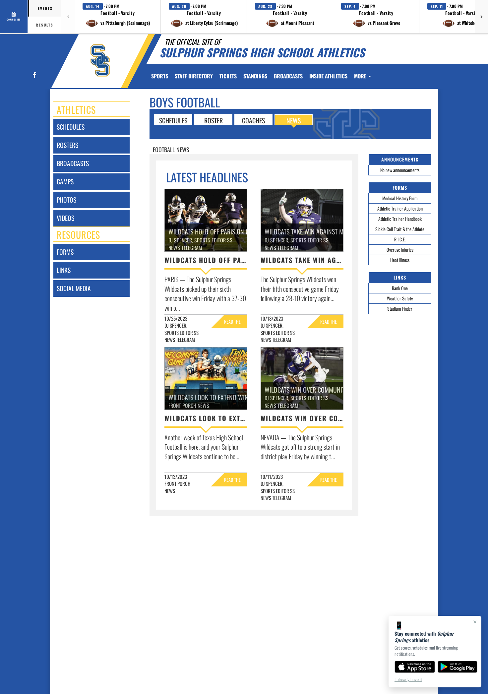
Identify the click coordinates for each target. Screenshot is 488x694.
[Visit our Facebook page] (34, 75)
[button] (118, 16)
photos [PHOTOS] (66, 200)
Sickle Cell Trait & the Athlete (399, 228)
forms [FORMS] (65, 252)
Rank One (400, 287)
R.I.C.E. (400, 239)
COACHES (253, 120)
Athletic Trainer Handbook (400, 218)
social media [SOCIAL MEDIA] (74, 288)
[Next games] (481, 16)
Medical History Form (400, 198)
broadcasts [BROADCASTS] (73, 163)
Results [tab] (44, 25)
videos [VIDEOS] (65, 218)
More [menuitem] (362, 76)
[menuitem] (193, 76)
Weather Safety (400, 298)
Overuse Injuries (400, 249)
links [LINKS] (64, 270)
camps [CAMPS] (65, 181)
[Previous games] (68, 16)
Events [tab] (45, 8)
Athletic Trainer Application (400, 208)
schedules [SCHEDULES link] (71, 127)
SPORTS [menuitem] (159, 76)
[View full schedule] (14, 16)
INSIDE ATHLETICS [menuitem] (328, 76)
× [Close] (475, 622)
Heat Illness (399, 259)
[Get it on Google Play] (458, 667)
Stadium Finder (399, 308)
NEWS (293, 120)
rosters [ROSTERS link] (67, 145)
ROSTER (213, 120)
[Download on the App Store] (415, 667)
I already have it (408, 679)
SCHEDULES (173, 120)
